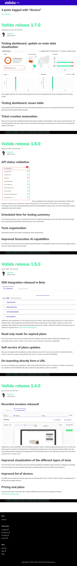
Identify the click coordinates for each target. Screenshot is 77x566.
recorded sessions (32, 132)
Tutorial (3, 519)
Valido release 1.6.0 (20, 143)
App (3, 551)
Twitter (4, 538)
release (22, 132)
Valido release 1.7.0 (20, 25)
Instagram (5, 532)
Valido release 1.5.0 (20, 264)
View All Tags (5, 14)
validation (15, 132)
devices (41, 132)
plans (47, 132)
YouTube (5, 535)
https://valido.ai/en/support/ (27, 327)
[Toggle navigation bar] (2, 2)
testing (8, 132)
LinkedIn (4, 530)
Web (3, 548)
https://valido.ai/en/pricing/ (10, 494)
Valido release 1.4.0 (20, 385)
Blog (2, 554)
